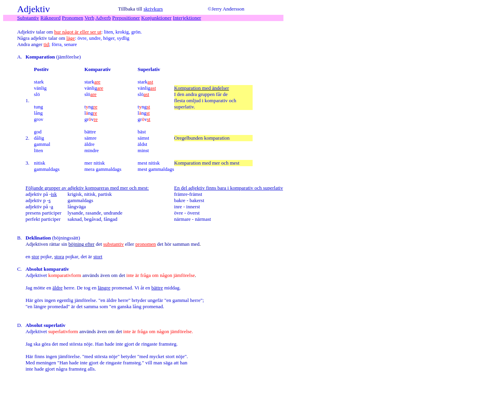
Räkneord (51, 18)
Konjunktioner (156, 18)
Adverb (103, 18)
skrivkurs (153, 9)
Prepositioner (126, 18)
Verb (89, 18)
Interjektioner (187, 18)
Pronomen (72, 18)
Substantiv (28, 18)
